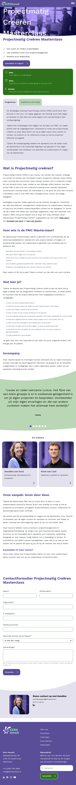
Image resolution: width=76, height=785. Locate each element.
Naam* (6, 591)
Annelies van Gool (15, 221)
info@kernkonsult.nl (12, 772)
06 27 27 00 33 (38, 702)
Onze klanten (46, 741)
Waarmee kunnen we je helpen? (17, 636)
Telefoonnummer (10, 625)
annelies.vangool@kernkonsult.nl (44, 699)
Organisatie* (8, 602)
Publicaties (45, 745)
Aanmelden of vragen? (16, 63)
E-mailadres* (9, 613)
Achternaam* (45, 591)
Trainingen (44, 737)
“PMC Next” (64, 218)
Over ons (44, 729)
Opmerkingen (9, 647)
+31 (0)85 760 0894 (11, 768)
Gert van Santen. (34, 221)
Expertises (44, 733)
